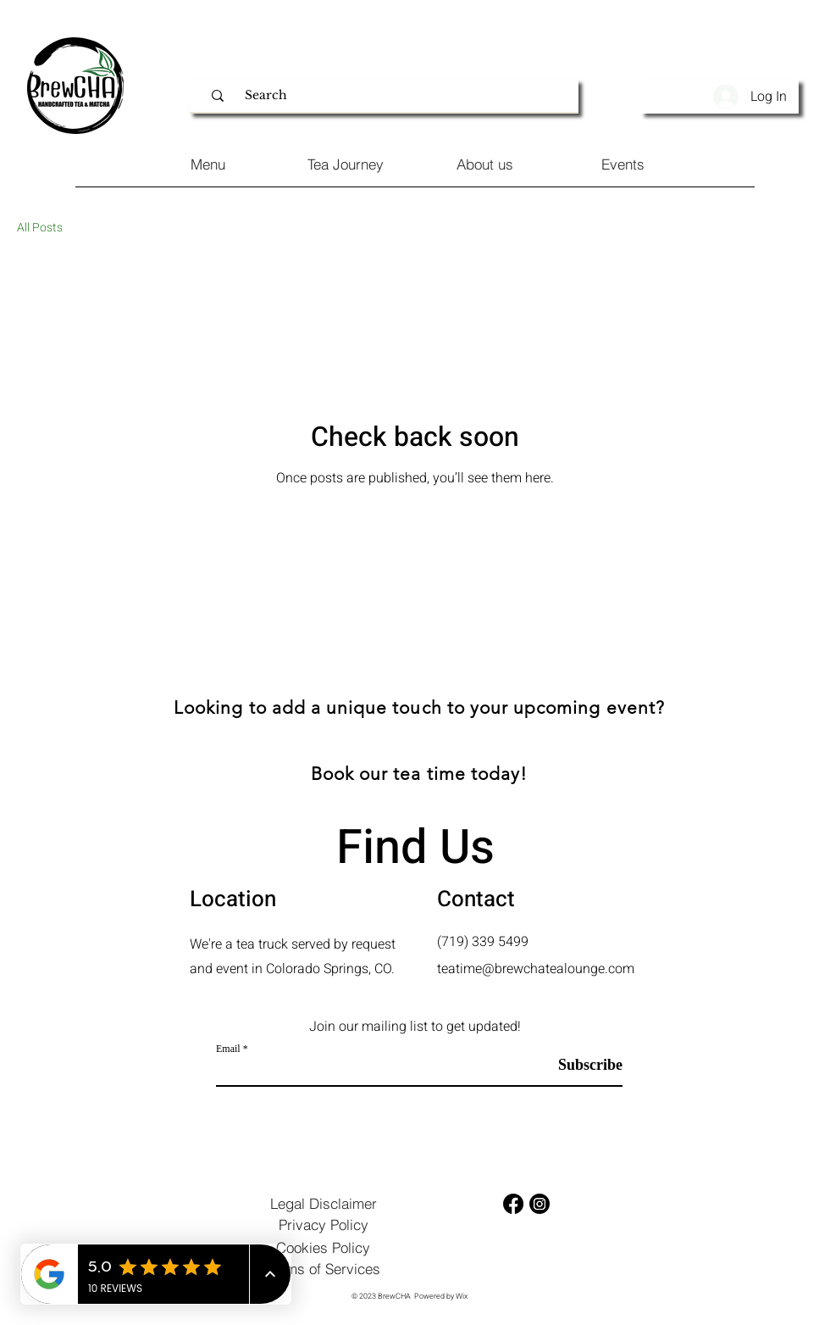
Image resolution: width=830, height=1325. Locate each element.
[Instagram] (539, 1204)
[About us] (484, 164)
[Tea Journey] (345, 164)
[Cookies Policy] (323, 1247)
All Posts (40, 228)
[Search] (394, 96)
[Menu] (207, 164)
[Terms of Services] (323, 1268)
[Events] (622, 164)
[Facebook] (513, 1204)
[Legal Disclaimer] (323, 1203)
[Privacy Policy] (323, 1224)
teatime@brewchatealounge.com (535, 969)
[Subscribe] (579, 1065)
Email (228, 1049)
